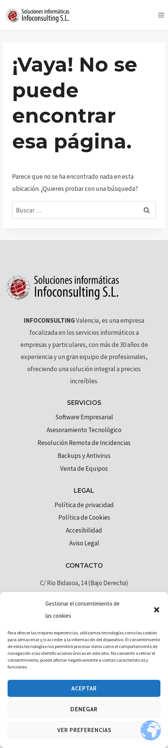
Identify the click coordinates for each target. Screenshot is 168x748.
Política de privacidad (84, 505)
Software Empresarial (84, 417)
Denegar (84, 709)
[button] (156, 610)
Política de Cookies (84, 517)
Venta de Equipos (84, 468)
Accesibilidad (84, 530)
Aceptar (84, 688)
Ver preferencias (84, 730)
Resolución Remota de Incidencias (84, 443)
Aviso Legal (84, 543)
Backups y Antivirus (84, 455)
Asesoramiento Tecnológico (84, 430)
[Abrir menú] (161, 15)
